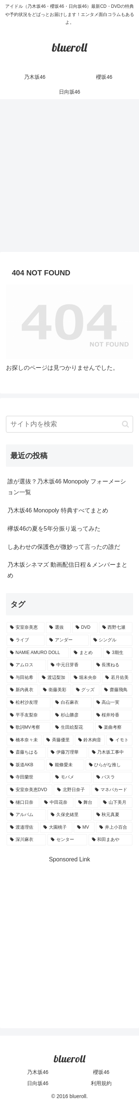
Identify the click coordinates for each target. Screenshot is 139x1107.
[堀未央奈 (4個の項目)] (85, 677)
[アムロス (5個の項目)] (26, 665)
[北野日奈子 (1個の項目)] (72, 790)
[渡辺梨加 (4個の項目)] (54, 677)
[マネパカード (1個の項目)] (112, 790)
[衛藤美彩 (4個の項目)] (55, 690)
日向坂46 (38, 1083)
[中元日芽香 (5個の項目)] (69, 665)
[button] (125, 424)
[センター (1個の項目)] (67, 839)
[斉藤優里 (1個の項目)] (58, 740)
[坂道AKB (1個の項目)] (25, 765)
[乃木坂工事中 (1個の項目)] (110, 752)
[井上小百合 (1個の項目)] (114, 827)
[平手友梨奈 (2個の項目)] (28, 715)
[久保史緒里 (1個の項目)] (69, 814)
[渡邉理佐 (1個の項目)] (23, 827)
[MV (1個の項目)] (84, 827)
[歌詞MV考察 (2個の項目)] (28, 727)
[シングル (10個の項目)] (111, 640)
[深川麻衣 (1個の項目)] (26, 839)
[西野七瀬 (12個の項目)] (115, 627)
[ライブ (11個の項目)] (25, 640)
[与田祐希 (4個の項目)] (22, 677)
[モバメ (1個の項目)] (71, 777)
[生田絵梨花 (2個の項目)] (72, 727)
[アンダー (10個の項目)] (67, 640)
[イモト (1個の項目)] (119, 740)
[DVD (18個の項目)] (84, 627)
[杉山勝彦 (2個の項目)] (71, 715)
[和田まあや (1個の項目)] (110, 839)
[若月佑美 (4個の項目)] (117, 677)
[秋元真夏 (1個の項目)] (112, 814)
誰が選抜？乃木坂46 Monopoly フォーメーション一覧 (66, 486)
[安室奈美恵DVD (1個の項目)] (29, 790)
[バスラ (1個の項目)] (112, 777)
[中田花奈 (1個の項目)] (57, 802)
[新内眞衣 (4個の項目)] (22, 690)
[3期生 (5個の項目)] (117, 652)
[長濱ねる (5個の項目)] (112, 665)
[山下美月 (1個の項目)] (116, 802)
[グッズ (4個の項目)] (86, 690)
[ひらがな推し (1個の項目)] (109, 765)
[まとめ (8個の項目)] (86, 652)
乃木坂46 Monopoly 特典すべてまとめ (57, 510)
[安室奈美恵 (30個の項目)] (25, 627)
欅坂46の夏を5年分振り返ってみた (53, 528)
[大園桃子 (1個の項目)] (56, 827)
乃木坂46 (38, 1072)
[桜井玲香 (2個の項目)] (112, 715)
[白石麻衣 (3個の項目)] (71, 702)
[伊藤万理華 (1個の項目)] (67, 752)
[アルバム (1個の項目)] (26, 814)
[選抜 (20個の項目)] (58, 627)
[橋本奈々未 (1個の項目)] (24, 740)
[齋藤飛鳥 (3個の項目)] (116, 690)
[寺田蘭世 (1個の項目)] (28, 777)
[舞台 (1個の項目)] (87, 802)
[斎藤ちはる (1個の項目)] (26, 752)
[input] (69, 424)
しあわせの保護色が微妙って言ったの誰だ (63, 547)
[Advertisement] (69, 177)
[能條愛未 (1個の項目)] (65, 765)
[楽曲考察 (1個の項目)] (113, 727)
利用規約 (101, 1083)
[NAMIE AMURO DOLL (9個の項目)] (38, 652)
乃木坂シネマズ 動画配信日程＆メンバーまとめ (67, 570)
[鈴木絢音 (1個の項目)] (90, 740)
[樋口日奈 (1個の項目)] (23, 802)
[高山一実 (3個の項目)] (112, 702)
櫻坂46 (101, 1072)
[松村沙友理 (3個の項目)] (28, 702)
